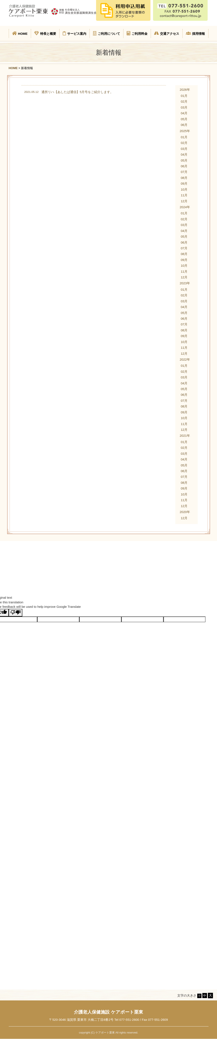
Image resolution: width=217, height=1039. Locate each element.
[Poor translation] (15, 612)
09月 (184, 183)
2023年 (185, 283)
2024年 (185, 207)
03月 (184, 107)
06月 (184, 125)
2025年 (185, 131)
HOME (20, 33)
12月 (184, 201)
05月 (184, 119)
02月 (184, 101)
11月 (184, 195)
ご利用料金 (137, 33)
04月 (184, 113)
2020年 (185, 512)
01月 (184, 96)
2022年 (185, 359)
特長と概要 (45, 33)
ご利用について (106, 33)
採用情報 (195, 33)
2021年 (185, 435)
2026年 (185, 89)
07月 (184, 172)
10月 (184, 189)
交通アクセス (166, 33)
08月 (184, 178)
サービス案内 (74, 33)
